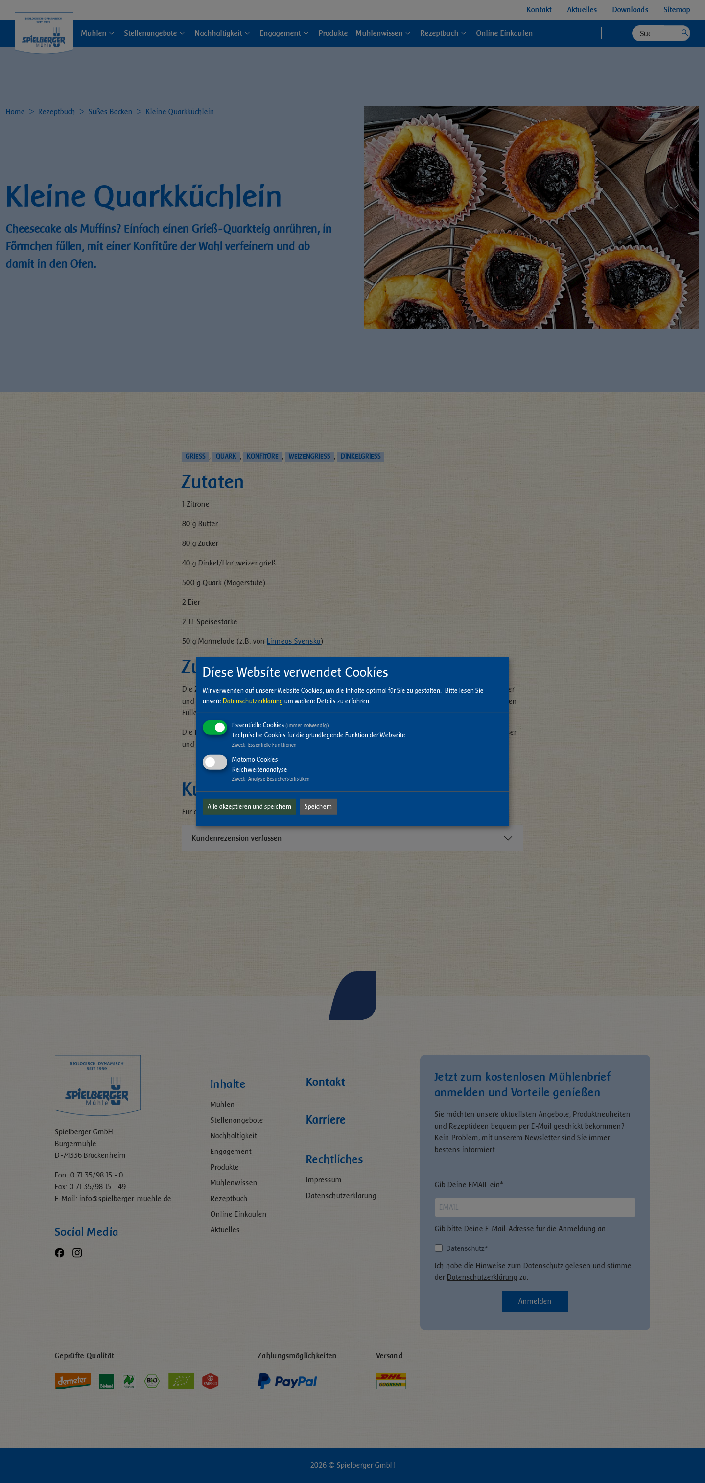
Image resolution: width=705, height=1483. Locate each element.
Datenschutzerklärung (253, 701)
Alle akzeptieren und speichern (249, 806)
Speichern (318, 806)
